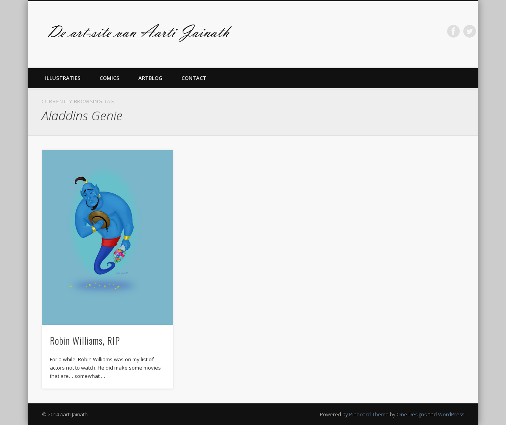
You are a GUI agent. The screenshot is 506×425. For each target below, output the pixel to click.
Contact (193, 78)
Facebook (453, 31)
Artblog (150, 78)
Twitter (469, 31)
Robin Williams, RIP (85, 340)
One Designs (411, 414)
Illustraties (63, 78)
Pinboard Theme (369, 414)
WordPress (451, 414)
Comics (109, 78)
